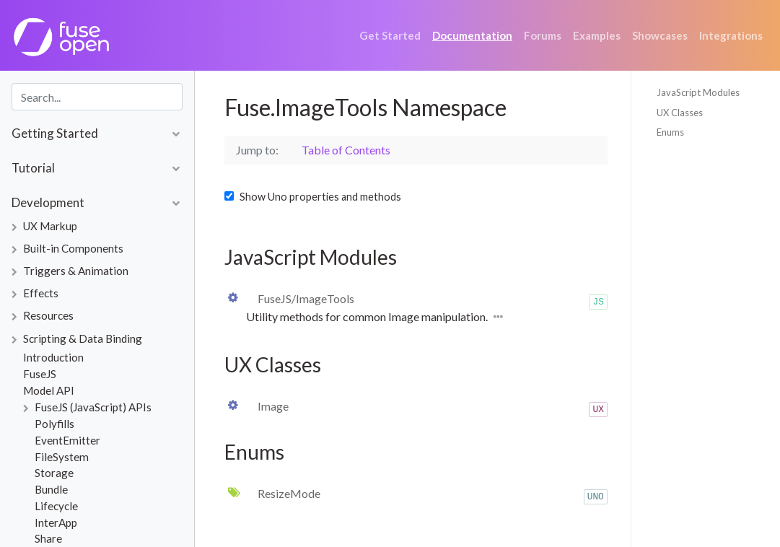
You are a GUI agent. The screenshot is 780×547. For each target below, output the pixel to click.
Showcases (660, 35)
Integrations (731, 35)
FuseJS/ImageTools (306, 298)
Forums (542, 35)
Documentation (472, 35)
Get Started (390, 35)
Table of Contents (346, 150)
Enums (670, 132)
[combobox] (97, 96)
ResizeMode (289, 493)
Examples (597, 35)
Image (273, 406)
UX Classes (680, 112)
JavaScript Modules (698, 92)
